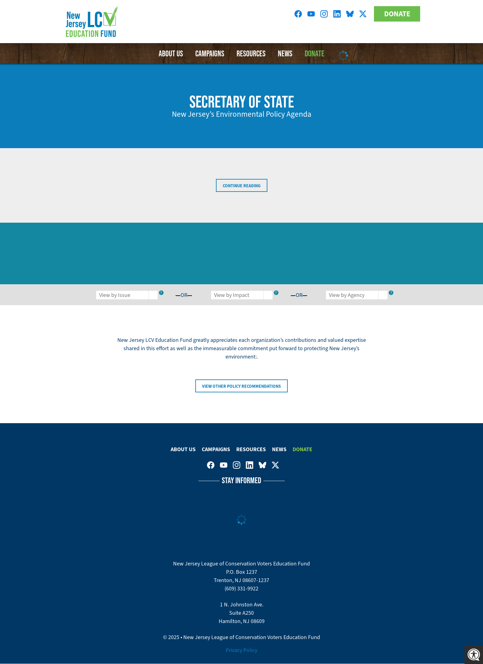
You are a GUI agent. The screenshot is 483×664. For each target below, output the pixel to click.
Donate (397, 14)
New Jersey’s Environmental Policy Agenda (241, 114)
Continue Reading (242, 185)
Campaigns (209, 53)
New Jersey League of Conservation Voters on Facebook (298, 14)
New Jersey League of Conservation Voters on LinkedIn (337, 14)
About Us (171, 53)
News (279, 449)
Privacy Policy (241, 650)
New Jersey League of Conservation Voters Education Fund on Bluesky (349, 14)
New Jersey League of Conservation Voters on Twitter (362, 14)
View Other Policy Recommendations (241, 386)
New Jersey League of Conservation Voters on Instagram (324, 14)
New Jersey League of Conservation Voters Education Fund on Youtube (311, 14)
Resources (251, 53)
